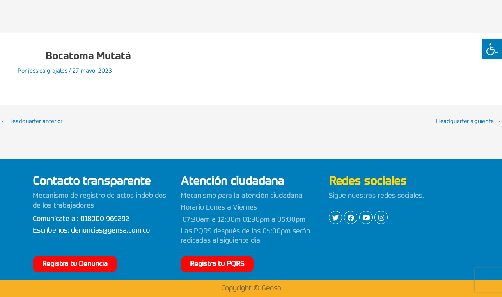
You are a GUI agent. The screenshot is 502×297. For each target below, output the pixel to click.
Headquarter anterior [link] (31, 121)
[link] (492, 49)
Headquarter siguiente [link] (468, 121)
